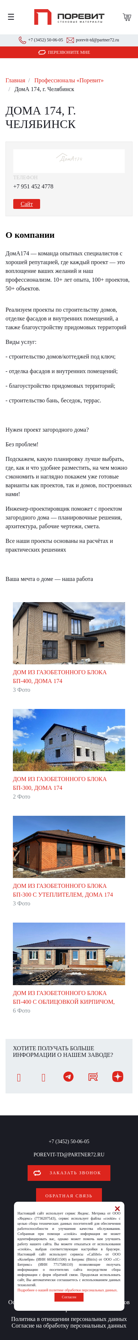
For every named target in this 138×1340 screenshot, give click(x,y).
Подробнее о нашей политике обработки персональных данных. (68, 1290)
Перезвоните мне (69, 52)
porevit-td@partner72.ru (97, 39)
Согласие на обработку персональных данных (69, 1325)
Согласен (69, 1297)
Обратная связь (68, 1195)
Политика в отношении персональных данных (69, 1319)
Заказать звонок (75, 1172)
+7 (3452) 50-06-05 (45, 39)
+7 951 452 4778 (33, 186)
